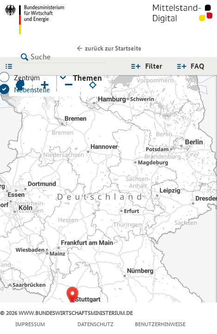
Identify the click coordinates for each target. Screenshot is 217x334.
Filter (153, 66)
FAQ (197, 66)
